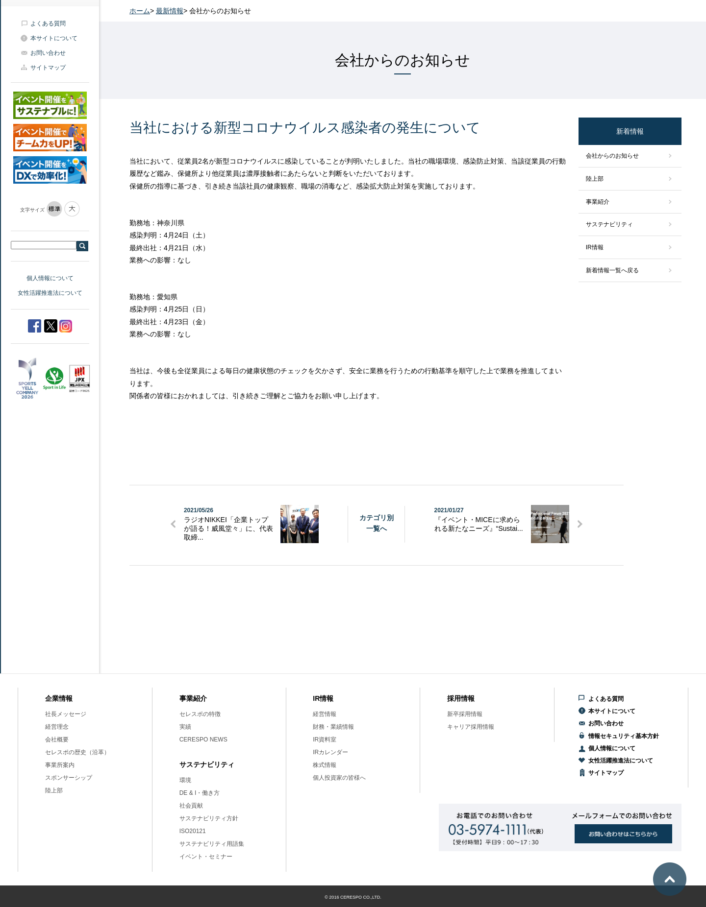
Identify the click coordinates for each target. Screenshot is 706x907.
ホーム (139, 11)
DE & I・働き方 (199, 792)
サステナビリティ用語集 (211, 843)
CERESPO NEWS (203, 739)
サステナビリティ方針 (208, 818)
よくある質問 (48, 23)
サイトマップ (48, 67)
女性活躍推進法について (50, 292)
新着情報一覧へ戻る (612, 270)
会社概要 (57, 739)
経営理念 (57, 726)
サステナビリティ (609, 224)
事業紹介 (597, 201)
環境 (185, 780)
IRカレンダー (330, 752)
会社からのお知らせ (612, 155)
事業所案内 (60, 765)
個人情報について (50, 278)
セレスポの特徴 (200, 714)
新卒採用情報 (464, 714)
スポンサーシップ (68, 777)
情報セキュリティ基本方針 (623, 736)
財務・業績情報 (333, 726)
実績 (185, 726)
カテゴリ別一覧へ (376, 523)
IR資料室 (324, 739)
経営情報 (324, 714)
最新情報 (169, 11)
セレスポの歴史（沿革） (77, 752)
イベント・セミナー (205, 856)
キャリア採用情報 (470, 726)
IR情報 (595, 247)
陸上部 (595, 178)
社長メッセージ (65, 714)
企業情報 (59, 698)
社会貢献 (191, 805)
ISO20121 (192, 831)
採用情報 (461, 698)
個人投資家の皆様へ (339, 777)
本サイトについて (53, 38)
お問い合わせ (48, 52)
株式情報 (324, 765)
